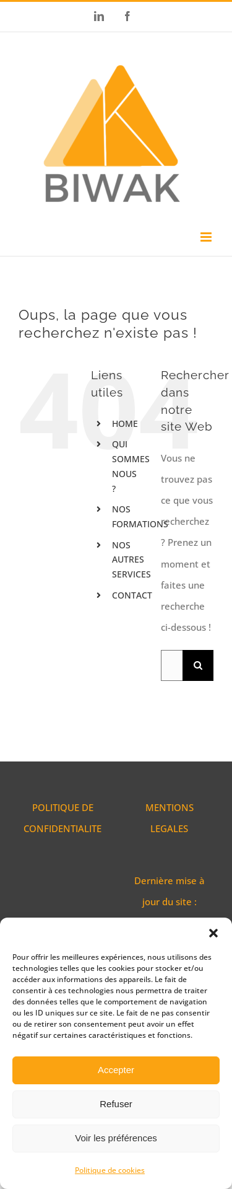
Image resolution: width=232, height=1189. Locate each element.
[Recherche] (198, 665)
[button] (213, 933)
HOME (125, 423)
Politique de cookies (110, 1170)
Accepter (116, 1069)
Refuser (116, 1104)
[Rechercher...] (172, 665)
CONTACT (132, 595)
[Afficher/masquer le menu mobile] (206, 237)
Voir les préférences (116, 1138)
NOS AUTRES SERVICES (131, 560)
